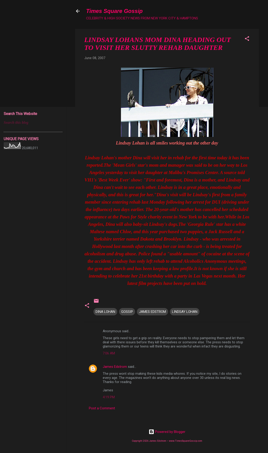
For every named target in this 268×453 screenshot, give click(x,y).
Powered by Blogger (167, 432)
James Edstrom (115, 367)
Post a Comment (102, 408)
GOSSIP (127, 312)
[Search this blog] (33, 122)
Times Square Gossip (114, 11)
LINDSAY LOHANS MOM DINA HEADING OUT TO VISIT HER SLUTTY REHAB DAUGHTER (157, 43)
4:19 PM (109, 397)
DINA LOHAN (105, 312)
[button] (247, 39)
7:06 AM (109, 353)
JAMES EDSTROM (152, 312)
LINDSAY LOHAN (184, 312)
